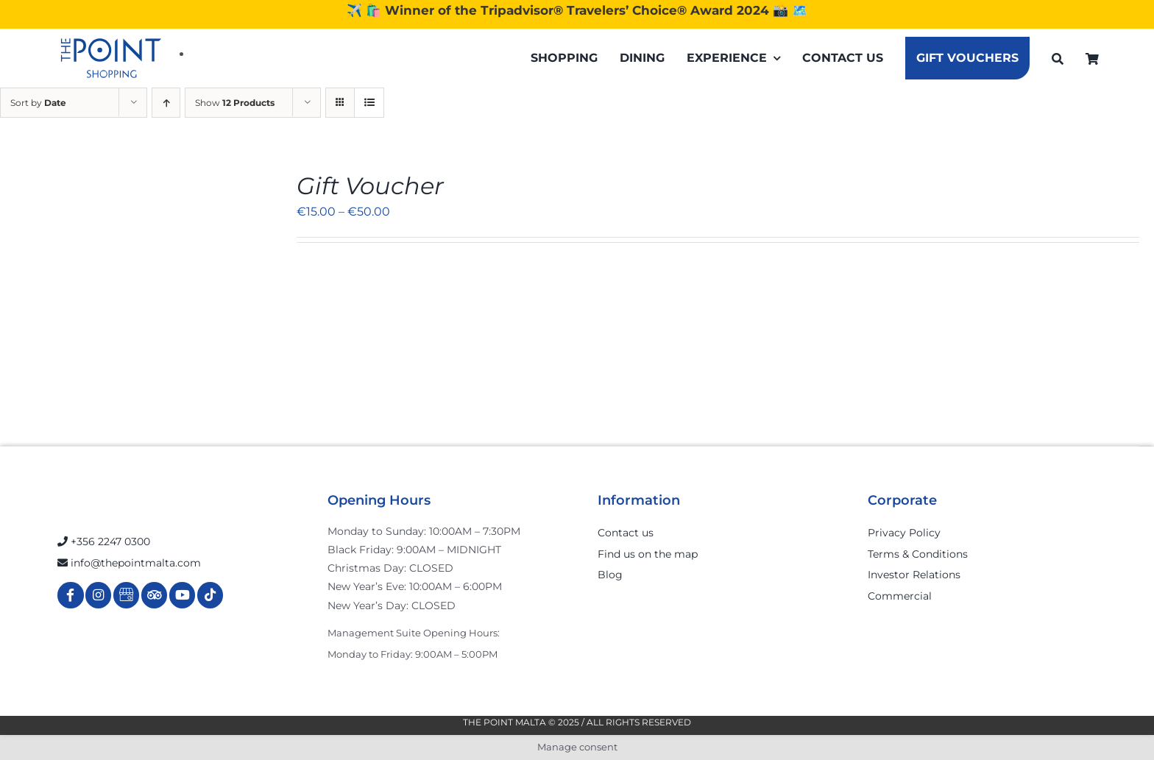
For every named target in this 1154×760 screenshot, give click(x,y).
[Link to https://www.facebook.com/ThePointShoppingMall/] (70, 595)
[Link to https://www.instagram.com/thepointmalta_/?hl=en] (98, 595)
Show (235, 102)
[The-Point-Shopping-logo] (111, 58)
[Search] (1058, 58)
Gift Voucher (370, 185)
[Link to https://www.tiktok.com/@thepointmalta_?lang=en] (210, 595)
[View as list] (369, 102)
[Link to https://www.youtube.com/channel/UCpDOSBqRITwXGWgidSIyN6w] (182, 595)
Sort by (38, 102)
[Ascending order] (166, 103)
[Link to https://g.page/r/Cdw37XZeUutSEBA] (126, 595)
